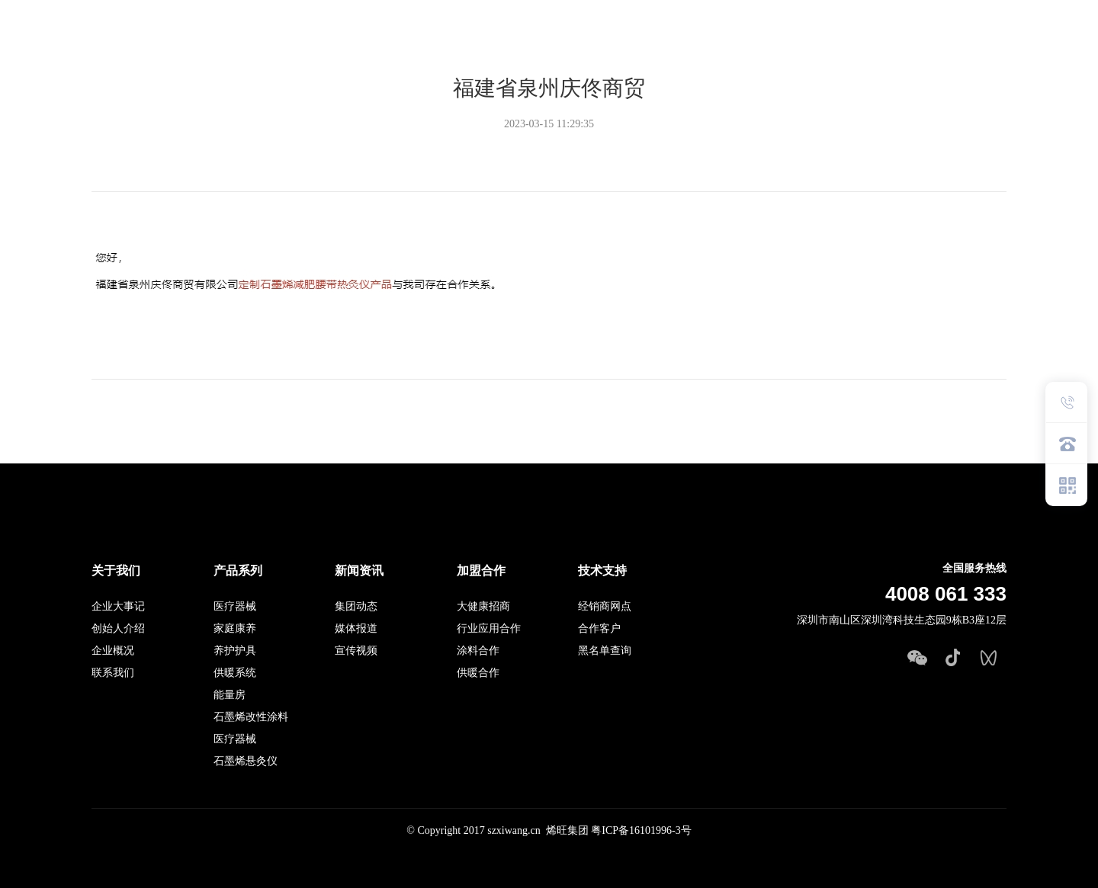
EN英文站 (1042, 40)
